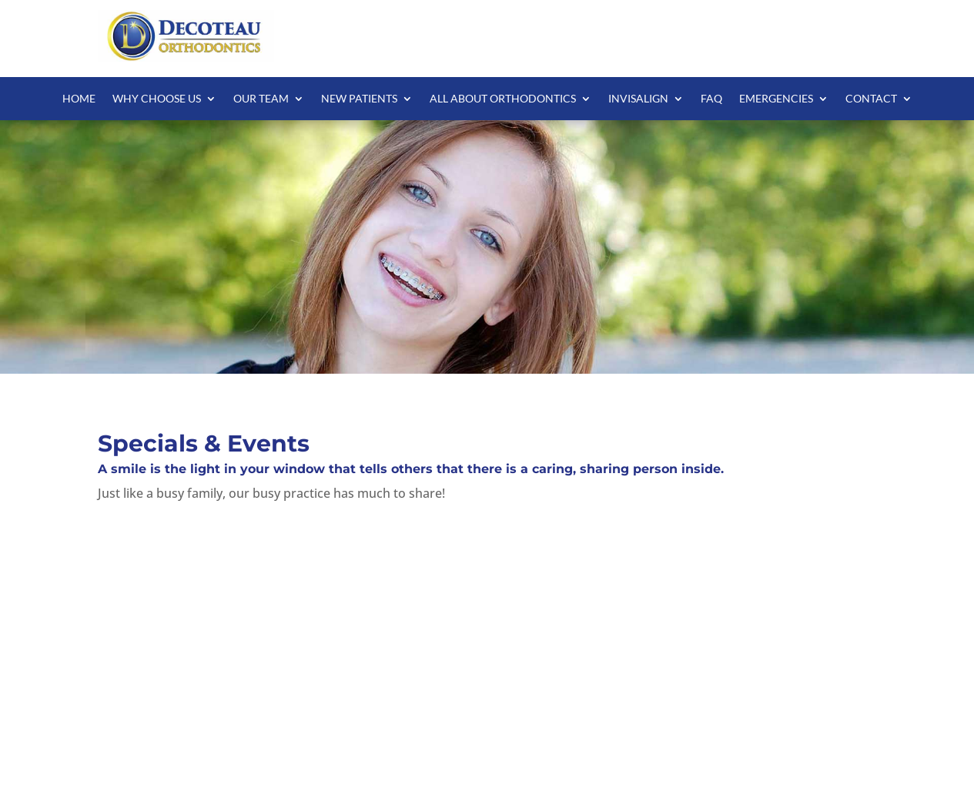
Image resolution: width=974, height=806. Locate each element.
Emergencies (776, 99)
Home (78, 99)
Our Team (261, 99)
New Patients (359, 99)
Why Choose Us (156, 99)
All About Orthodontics (503, 99)
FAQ (711, 99)
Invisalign (638, 99)
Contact (871, 99)
